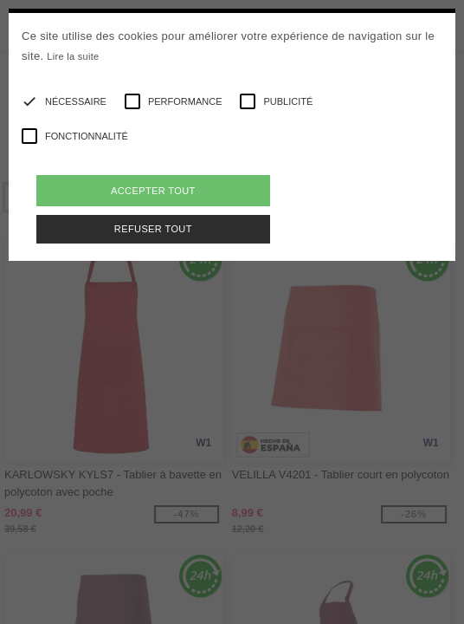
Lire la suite (73, 56)
